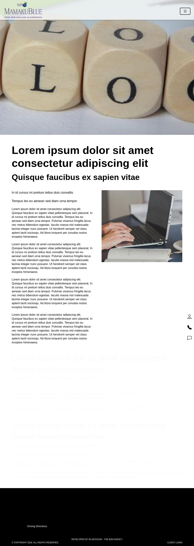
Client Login (174, 542)
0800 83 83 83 (97, 506)
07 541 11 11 (97, 502)
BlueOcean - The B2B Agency (105, 539)
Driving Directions (37, 526)
